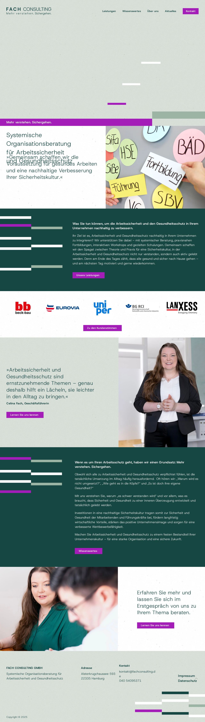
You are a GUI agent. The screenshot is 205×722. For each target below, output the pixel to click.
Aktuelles (170, 11)
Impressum (186, 675)
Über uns (153, 11)
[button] (196, 678)
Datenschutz (187, 680)
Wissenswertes (131, 11)
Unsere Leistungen (87, 275)
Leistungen (109, 11)
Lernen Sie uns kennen (24, 415)
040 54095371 (130, 680)
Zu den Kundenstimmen (102, 328)
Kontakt (191, 11)
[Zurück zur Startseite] (28, 11)
